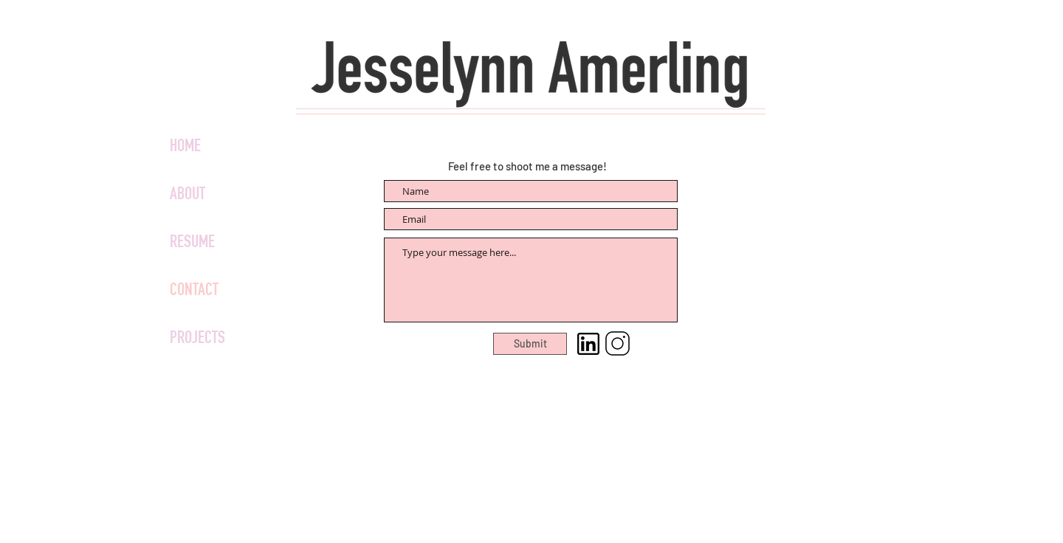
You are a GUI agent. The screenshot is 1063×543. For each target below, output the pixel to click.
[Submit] (530, 344)
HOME (185, 147)
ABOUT (187, 195)
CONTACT (194, 291)
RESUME (192, 243)
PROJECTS (197, 339)
